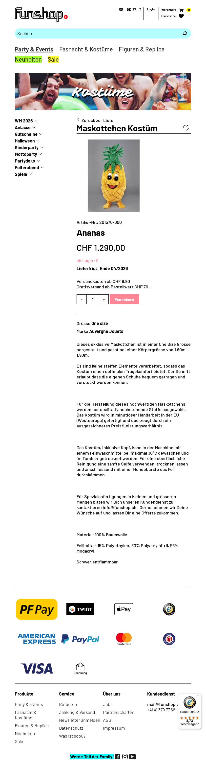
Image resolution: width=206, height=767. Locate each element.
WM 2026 (24, 120)
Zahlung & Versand (77, 712)
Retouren (68, 704)
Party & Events (34, 49)
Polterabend (27, 167)
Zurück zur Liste (97, 120)
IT (140, 9)
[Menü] (198, 696)
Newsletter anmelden (79, 720)
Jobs (108, 704)
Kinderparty (27, 147)
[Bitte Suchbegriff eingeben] (97, 33)
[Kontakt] (119, 9)
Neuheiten (28, 59)
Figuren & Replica (142, 49)
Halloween (25, 140)
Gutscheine (26, 134)
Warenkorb (124, 299)
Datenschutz (71, 728)
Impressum (114, 728)
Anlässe (23, 127)
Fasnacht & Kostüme (86, 49)
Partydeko (25, 160)
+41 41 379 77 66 (161, 709)
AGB (107, 720)
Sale (53, 59)
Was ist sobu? (72, 736)
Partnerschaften (118, 712)
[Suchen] (185, 33)
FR (135, 9)
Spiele (21, 174)
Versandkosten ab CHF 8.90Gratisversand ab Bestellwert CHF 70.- (114, 284)
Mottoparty (26, 154)
